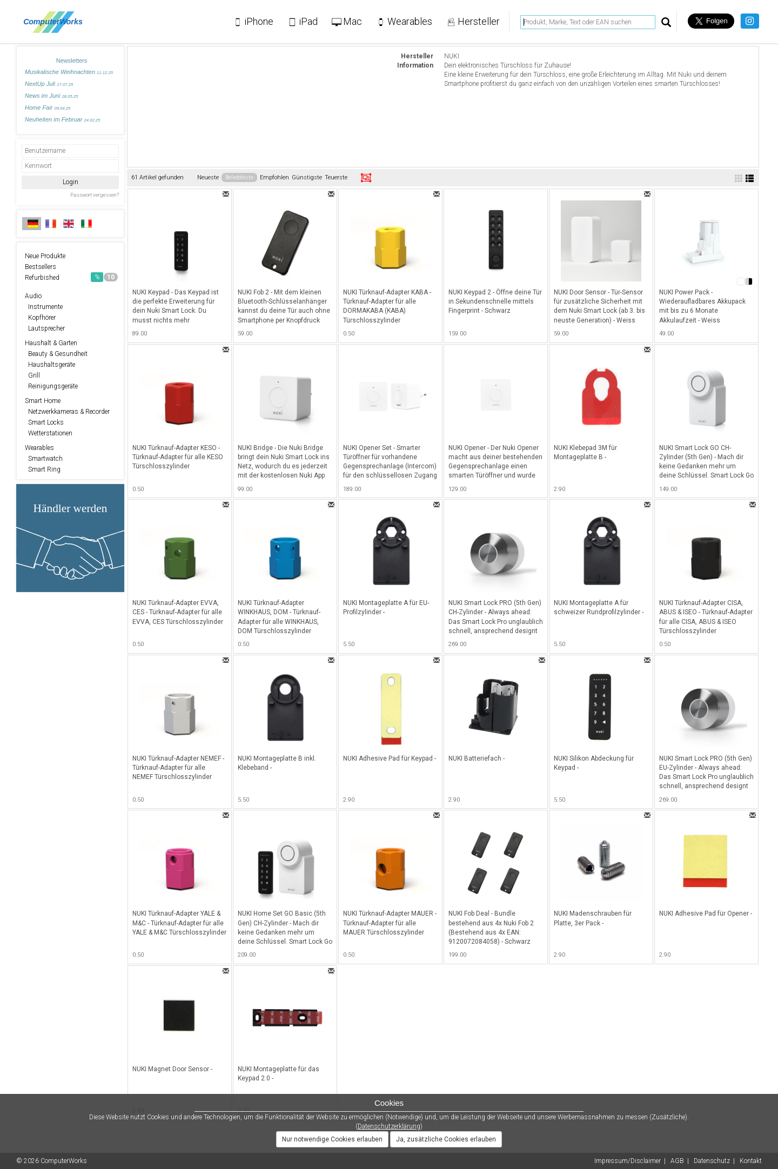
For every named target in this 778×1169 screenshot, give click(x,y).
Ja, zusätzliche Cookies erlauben (446, 1139)
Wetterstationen (48, 433)
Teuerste (336, 177)
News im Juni (51, 95)
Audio (33, 296)
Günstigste (307, 177)
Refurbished (71, 277)
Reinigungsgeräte (51, 386)
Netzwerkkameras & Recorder (67, 411)
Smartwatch (44, 458)
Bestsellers (40, 267)
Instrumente (44, 307)
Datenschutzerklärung (389, 1126)
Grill (32, 375)
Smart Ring (43, 469)
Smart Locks (44, 422)
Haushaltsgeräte (50, 364)
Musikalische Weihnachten (69, 72)
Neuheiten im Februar (62, 119)
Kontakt (751, 1161)
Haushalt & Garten (51, 343)
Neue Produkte (45, 256)
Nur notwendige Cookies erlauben (332, 1139)
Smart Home (43, 401)
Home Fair (47, 107)
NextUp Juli (49, 83)
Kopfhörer (40, 317)
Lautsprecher (45, 328)
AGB (677, 1161)
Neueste (208, 177)
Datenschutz (712, 1161)
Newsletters (71, 60)
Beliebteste (239, 177)
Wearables (39, 448)
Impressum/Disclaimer (627, 1161)
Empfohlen (274, 177)
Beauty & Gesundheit (56, 354)
